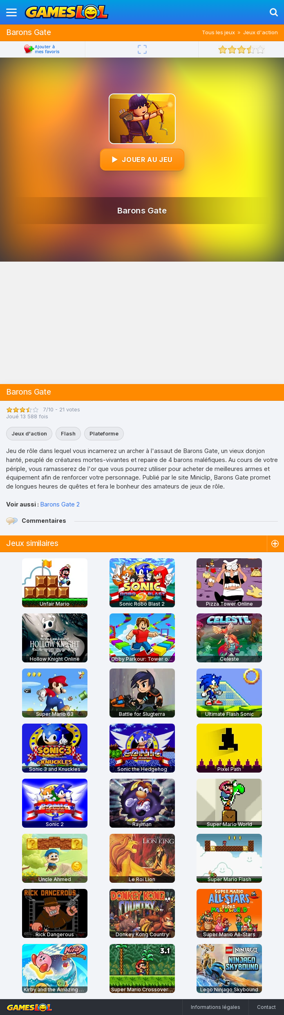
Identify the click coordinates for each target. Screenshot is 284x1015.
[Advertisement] (142, 323)
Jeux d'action (260, 32)
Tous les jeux (218, 32)
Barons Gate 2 (60, 504)
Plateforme (104, 433)
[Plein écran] (142, 49)
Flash (68, 433)
